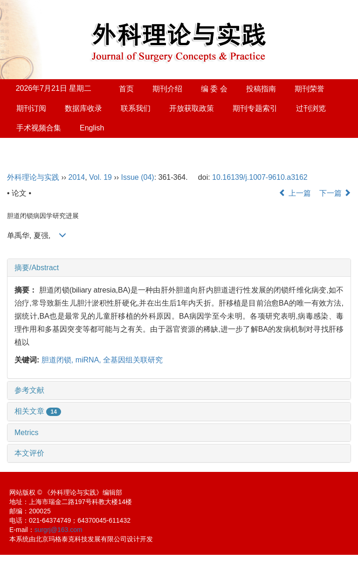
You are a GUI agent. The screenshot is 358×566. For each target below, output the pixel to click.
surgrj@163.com (58, 529)
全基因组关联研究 (133, 360)
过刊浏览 (311, 108)
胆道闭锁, (58, 360)
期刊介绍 (167, 89)
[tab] (179, 268)
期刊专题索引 (255, 108)
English (92, 128)
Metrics (26, 432)
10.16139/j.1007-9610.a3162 (260, 177)
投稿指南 (261, 89)
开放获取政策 (191, 108)
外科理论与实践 (33, 177)
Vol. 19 (100, 177)
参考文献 (29, 390)
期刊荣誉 (309, 89)
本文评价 (29, 453)
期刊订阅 (31, 108)
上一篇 (294, 193)
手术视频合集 (38, 128)
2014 (77, 177)
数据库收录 (83, 108)
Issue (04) (137, 177)
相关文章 (37, 411)
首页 (126, 89)
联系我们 (136, 108)
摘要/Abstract (36, 268)
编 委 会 (214, 89)
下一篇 (335, 193)
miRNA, (89, 360)
